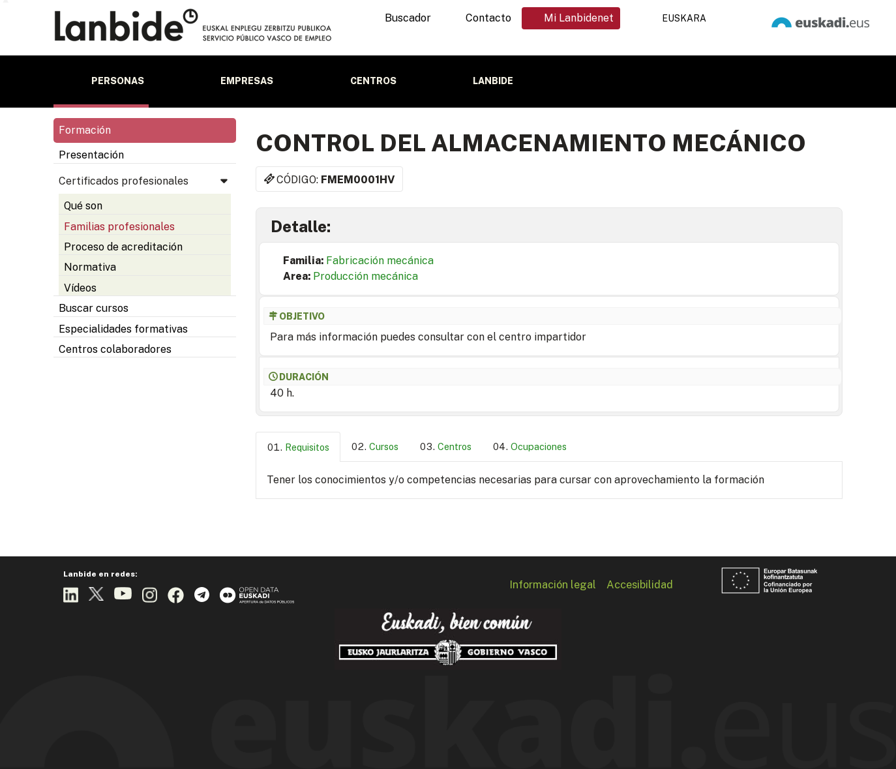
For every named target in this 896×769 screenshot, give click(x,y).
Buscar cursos (93, 308)
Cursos (383, 446)
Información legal (552, 584)
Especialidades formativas (123, 329)
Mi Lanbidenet (579, 18)
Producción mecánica (365, 276)
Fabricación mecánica (380, 260)
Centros (373, 81)
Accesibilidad (639, 584)
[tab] (298, 447)
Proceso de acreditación (123, 247)
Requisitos (307, 447)
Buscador (408, 18)
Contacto (488, 18)
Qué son (83, 206)
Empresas (246, 81)
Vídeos (80, 288)
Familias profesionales (119, 226)
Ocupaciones (539, 446)
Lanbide (493, 81)
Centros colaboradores (115, 349)
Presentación (91, 155)
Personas (117, 81)
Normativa (90, 267)
